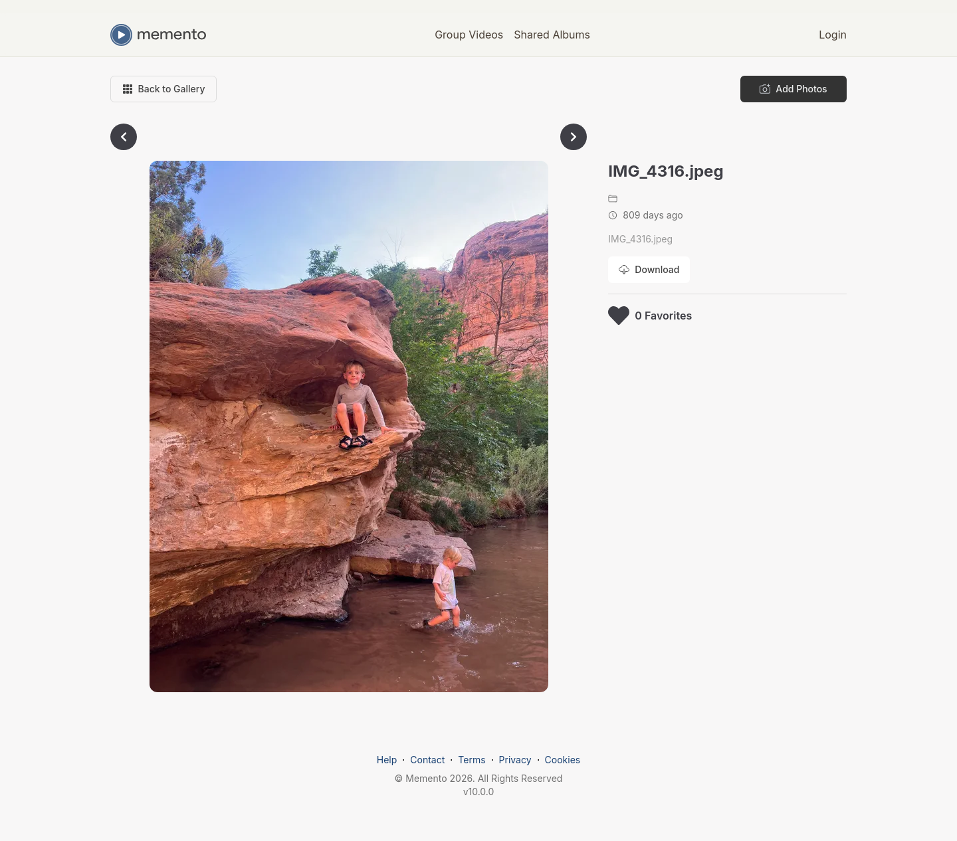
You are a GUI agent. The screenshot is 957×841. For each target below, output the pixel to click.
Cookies (563, 759)
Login (833, 34)
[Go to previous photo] (123, 137)
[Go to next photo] (573, 137)
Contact (427, 759)
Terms (471, 759)
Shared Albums (552, 34)
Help (387, 759)
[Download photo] (649, 269)
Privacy (515, 759)
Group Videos (469, 34)
